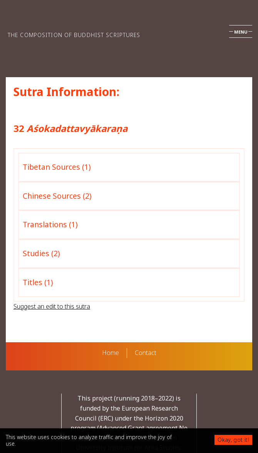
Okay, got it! (233, 439)
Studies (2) (41, 253)
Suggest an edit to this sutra (51, 306)
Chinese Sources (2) (57, 196)
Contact (145, 352)
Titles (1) (38, 282)
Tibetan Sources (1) (57, 167)
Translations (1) (50, 224)
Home (110, 352)
